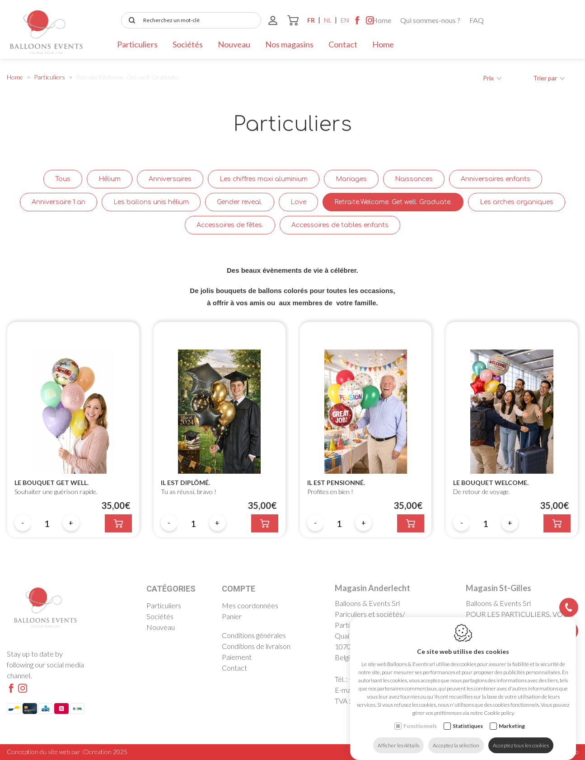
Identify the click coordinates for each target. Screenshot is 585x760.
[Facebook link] (561, 22)
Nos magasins (289, 44)
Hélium (109, 179)
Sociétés (188, 44)
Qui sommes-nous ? (175, 20)
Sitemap (567, 751)
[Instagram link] (574, 22)
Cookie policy (456, 751)
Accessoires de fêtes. (230, 225)
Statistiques (468, 716)
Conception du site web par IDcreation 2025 (67, 751)
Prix (492, 78)
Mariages (351, 179)
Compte (238, 588)
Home (126, 20)
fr (515, 20)
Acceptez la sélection (456, 736)
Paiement (237, 657)
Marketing (512, 716)
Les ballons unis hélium (151, 202)
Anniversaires (170, 179)
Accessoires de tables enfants (339, 225)
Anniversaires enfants (495, 179)
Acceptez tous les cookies (521, 736)
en (549, 20)
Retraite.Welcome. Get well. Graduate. (393, 202)
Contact (342, 44)
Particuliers (137, 44)
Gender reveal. (239, 202)
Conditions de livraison (256, 646)
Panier (232, 616)
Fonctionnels (420, 716)
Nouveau (234, 44)
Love (298, 202)
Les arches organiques (516, 202)
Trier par (549, 78)
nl (532, 20)
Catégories (171, 588)
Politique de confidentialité (515, 751)
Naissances (414, 179)
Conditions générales (254, 635)
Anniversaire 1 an (58, 202)
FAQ (222, 20)
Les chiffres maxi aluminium (264, 179)
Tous (62, 179)
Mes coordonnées (250, 605)
